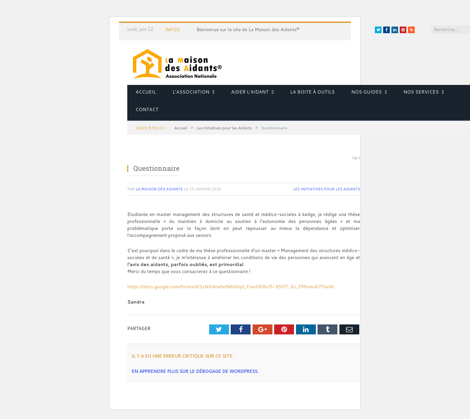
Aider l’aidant (249, 92)
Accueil (146, 92)
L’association (191, 92)
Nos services (421, 92)
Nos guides (366, 92)
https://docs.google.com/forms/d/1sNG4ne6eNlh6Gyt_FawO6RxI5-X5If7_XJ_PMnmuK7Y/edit (230, 286)
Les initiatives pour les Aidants (326, 189)
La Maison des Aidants (159, 189)
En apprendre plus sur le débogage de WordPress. (195, 371)
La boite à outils (312, 92)
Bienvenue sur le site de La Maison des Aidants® (248, 30)
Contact (147, 109)
